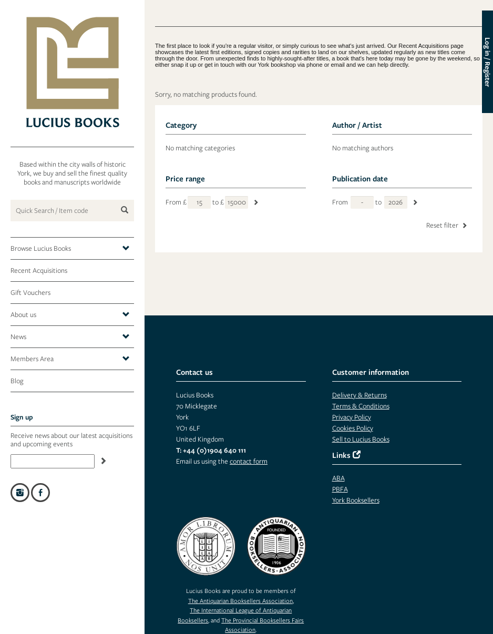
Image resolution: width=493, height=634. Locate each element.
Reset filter (447, 225)
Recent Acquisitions (39, 270)
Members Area (70, 359)
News (70, 337)
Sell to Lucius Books (360, 439)
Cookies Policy (352, 428)
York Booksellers (355, 500)
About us (70, 315)
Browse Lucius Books (70, 248)
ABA (338, 478)
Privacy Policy (351, 417)
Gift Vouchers (30, 293)
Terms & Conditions (360, 406)
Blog (17, 381)
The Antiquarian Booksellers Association (240, 600)
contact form (249, 461)
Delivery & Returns (359, 395)
